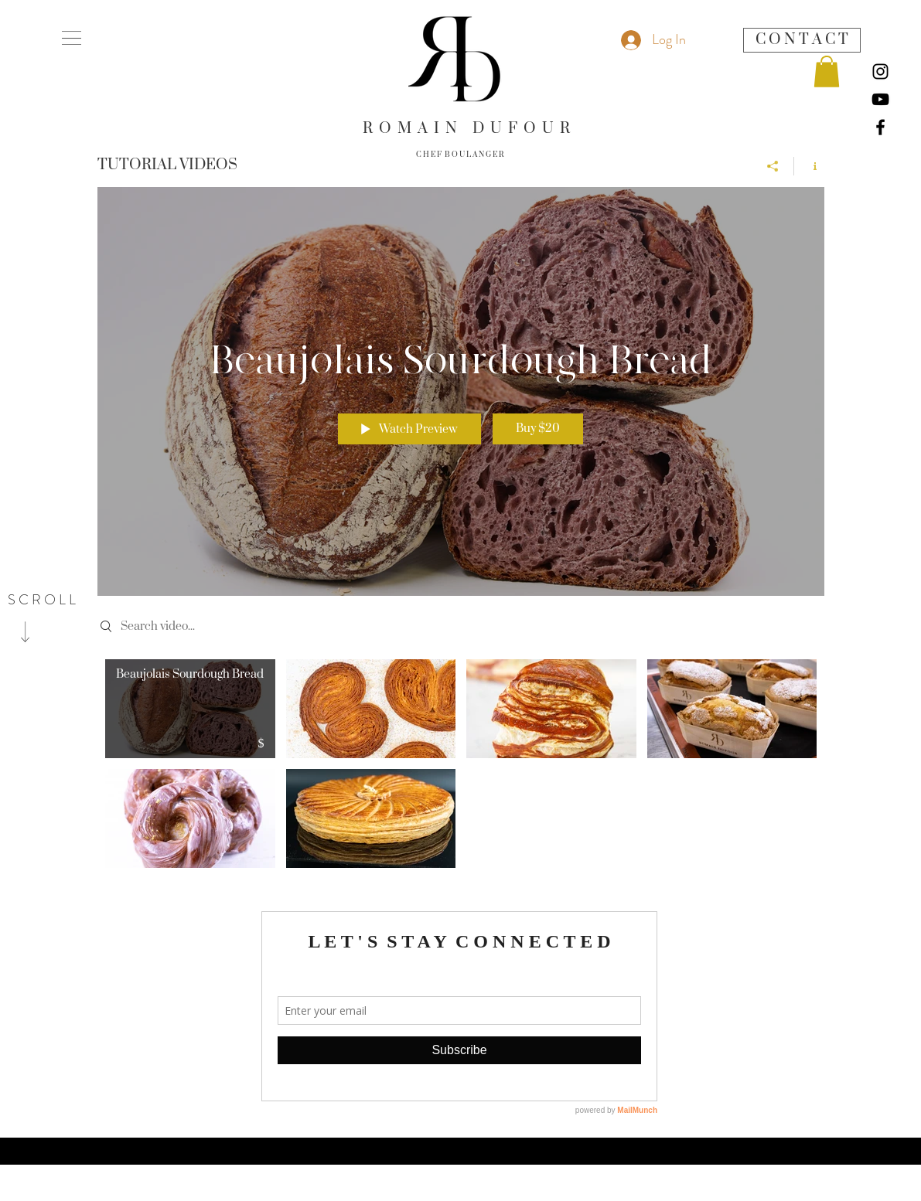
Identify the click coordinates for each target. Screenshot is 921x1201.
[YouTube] (880, 99)
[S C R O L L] (42, 600)
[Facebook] (880, 127)
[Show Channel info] (809, 165)
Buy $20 (538, 428)
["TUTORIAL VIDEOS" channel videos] (461, 767)
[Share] (773, 165)
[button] (71, 38)
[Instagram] (880, 71)
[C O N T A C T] (802, 40)
